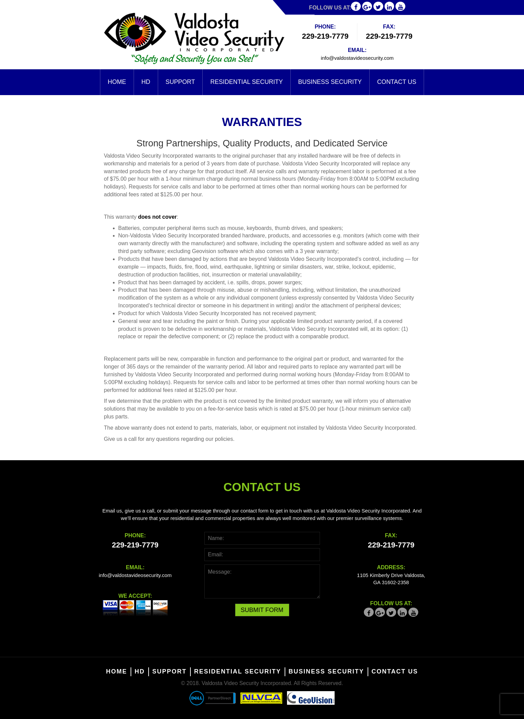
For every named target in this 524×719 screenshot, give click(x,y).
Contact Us (396, 81)
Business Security (330, 81)
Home (117, 81)
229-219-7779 (325, 36)
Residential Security (246, 81)
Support (180, 81)
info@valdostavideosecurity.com (357, 58)
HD (145, 81)
